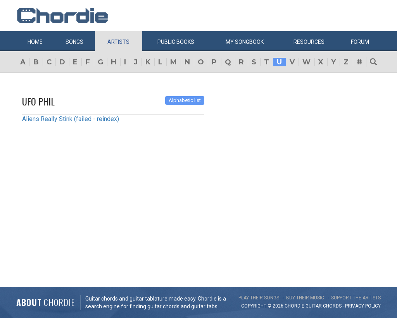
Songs (74, 42)
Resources (309, 42)
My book (245, 42)
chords (332, 306)
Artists (118, 42)
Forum (360, 42)
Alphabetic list (185, 100)
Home (35, 42)
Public (175, 42)
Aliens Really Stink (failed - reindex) (70, 119)
